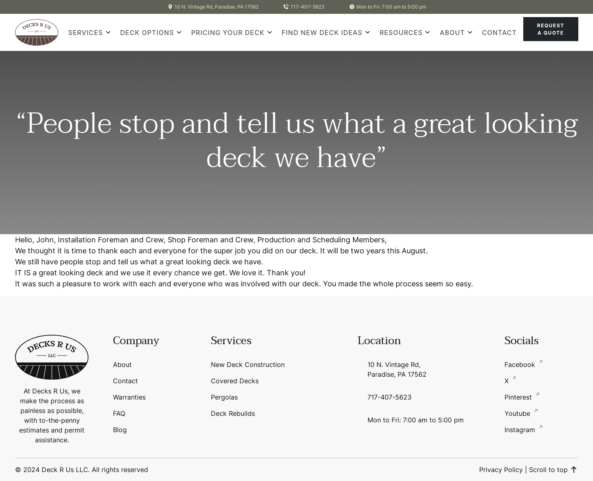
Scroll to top (553, 470)
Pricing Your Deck (228, 33)
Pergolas (224, 397)
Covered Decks (235, 381)
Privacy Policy (501, 470)
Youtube (518, 413)
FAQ (119, 413)
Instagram (520, 430)
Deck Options (147, 33)
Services (85, 33)
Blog (120, 430)
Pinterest (519, 397)
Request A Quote (550, 29)
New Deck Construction (248, 364)
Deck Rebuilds (233, 413)
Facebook (520, 364)
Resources (401, 33)
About (452, 33)
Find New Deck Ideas (322, 33)
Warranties (129, 397)
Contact (499, 33)
